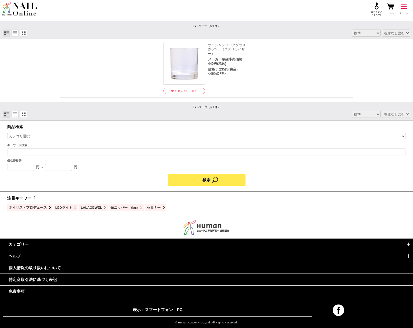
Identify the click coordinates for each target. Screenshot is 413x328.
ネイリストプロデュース (28, 207)
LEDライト (63, 207)
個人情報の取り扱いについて (35, 267)
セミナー (154, 207)
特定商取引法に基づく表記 (33, 279)
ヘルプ (15, 256)
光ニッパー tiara (124, 207)
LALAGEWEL (91, 207)
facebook (338, 310)
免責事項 (17, 291)
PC (179, 309)
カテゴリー (19, 244)
